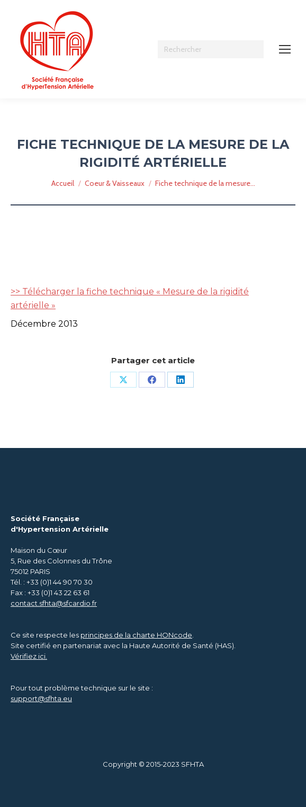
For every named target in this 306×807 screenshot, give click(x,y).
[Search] (211, 49)
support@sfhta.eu (41, 698)
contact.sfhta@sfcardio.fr (54, 603)
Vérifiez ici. (29, 656)
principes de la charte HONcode (136, 635)
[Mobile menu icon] (284, 49)
